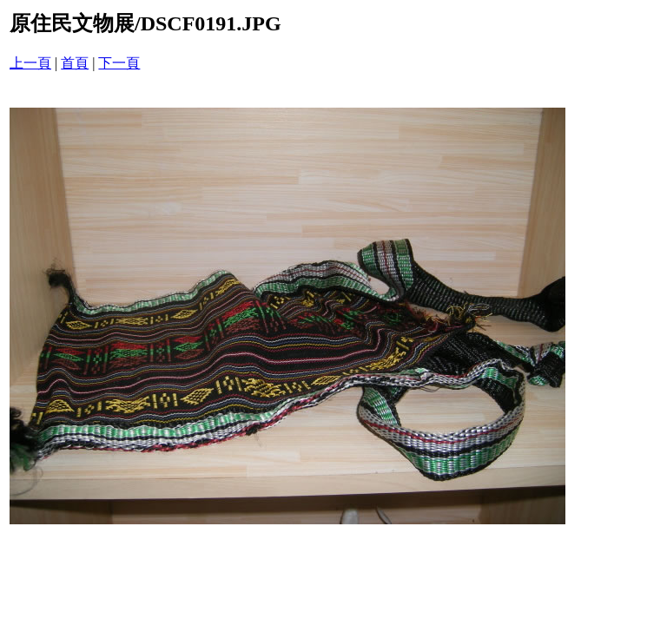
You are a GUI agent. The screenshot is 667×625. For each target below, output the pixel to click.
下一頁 (119, 63)
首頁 (75, 63)
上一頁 (30, 63)
